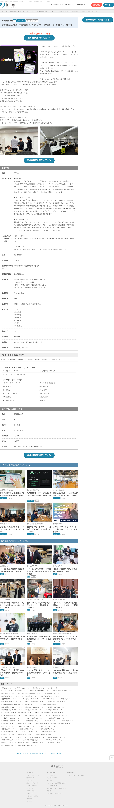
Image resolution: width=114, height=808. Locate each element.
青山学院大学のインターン (33, 721)
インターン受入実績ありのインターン (30, 693)
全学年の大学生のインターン (44, 734)
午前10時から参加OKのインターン (52, 712)
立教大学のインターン (22, 742)
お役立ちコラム (31, 791)
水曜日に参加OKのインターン (49, 726)
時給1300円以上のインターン (11, 740)
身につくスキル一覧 (32, 783)
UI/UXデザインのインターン (27, 745)
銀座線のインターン (67, 721)
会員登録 (96, 5)
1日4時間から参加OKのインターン (12, 704)
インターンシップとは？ (33, 775)
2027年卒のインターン (51, 721)
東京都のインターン (39, 688)
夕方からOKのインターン (49, 699)
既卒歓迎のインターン (8, 693)
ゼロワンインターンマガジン (75, 775)
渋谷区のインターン (54, 688)
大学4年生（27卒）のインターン (34, 737)
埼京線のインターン (38, 701)
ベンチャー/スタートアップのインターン (14, 691)
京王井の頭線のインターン (28, 729)
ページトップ (111, 757)
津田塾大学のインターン (25, 723)
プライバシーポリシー (33, 796)
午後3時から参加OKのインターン (35, 718)
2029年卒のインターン (9, 712)
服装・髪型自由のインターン (62, 691)
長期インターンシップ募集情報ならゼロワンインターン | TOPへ (39, 753)
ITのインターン (6, 688)
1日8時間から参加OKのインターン (12, 710)
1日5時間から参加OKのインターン (51, 704)
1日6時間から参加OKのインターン (12, 707)
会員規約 (29, 798)
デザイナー (53, 11)
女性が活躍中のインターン (31, 696)
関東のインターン (7, 742)
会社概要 (29, 801)
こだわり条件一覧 (31, 785)
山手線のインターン (23, 701)
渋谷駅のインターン (66, 699)
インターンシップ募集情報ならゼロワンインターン (16, 11)
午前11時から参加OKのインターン (12, 715)
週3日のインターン (31, 704)
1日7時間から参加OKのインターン (57, 707)
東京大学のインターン (8, 734)
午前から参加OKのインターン (35, 710)
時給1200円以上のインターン (51, 696)
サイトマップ (30, 793)
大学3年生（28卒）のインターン (11, 737)
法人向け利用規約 (52, 778)
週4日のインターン (8, 701)
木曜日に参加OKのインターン (48, 729)
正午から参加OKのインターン (35, 715)
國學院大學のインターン (9, 729)
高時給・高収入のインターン (56, 701)
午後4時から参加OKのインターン (12, 721)
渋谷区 (35, 21)
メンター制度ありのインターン (29, 699)
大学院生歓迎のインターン (52, 693)
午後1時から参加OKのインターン (57, 715)
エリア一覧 (29, 788)
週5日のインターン (38, 742)
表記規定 (49, 780)
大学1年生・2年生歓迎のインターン (40, 691)
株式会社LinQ (43, 11)
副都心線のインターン (42, 723)
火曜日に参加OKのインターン (27, 726)
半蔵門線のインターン (8, 726)
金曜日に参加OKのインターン (11, 732)
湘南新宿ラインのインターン (34, 707)
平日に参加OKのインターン (31, 732)
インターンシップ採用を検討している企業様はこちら (69, 5)
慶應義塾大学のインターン (56, 718)
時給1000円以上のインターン (11, 696)
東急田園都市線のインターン (51, 732)
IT (34, 11)
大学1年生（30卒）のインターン (32, 740)
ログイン (108, 5)
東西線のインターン (8, 723)
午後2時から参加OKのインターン (12, 718)
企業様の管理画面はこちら (55, 793)
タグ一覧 (29, 780)
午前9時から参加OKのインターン (29, 712)
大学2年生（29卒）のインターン (55, 740)
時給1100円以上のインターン (56, 737)
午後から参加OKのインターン (56, 710)
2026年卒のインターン (9, 745)
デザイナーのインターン (22, 688)
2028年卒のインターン (54, 742)
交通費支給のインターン (9, 699)
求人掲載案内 (51, 775)
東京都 (29, 21)
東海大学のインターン (25, 734)
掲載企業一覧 (30, 778)
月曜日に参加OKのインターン (61, 723)
